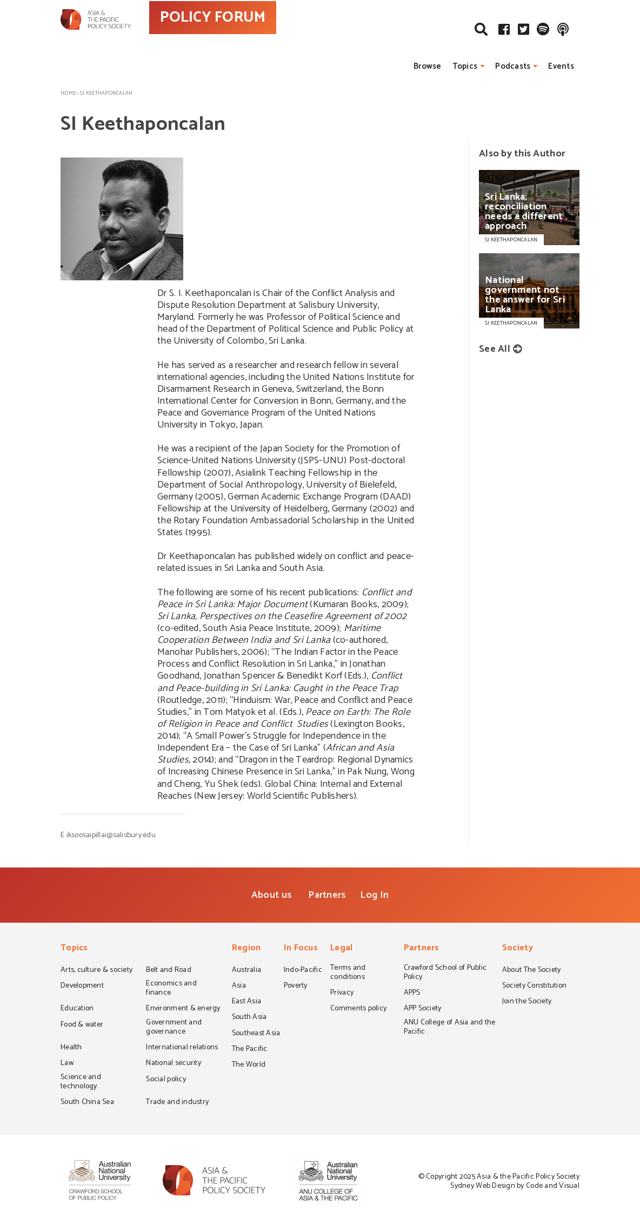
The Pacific (250, 1049)
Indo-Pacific (303, 970)
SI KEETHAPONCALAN (511, 239)
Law (67, 1064)
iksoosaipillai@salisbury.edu (111, 835)
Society (517, 949)
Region (246, 949)
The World (248, 1065)
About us (271, 895)
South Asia (249, 1018)
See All (494, 349)
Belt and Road (168, 970)
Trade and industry (177, 1102)
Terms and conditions (347, 973)
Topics (465, 66)
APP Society (423, 1009)
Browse (428, 66)
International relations (182, 1048)
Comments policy (358, 1009)
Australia (246, 970)
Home (68, 93)
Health (71, 1048)
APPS (412, 993)
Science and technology (81, 1083)
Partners (327, 895)
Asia (239, 986)
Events (561, 66)
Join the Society (526, 1002)
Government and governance (174, 1028)
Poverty (296, 986)
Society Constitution (534, 986)
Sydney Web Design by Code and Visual (514, 1186)
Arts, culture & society (96, 970)
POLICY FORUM (259, 37)
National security (173, 1064)
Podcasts (512, 66)
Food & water (82, 1025)
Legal (341, 949)
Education (77, 1009)
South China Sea (87, 1102)
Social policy (165, 1080)
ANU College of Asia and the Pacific (450, 1028)
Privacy (342, 993)
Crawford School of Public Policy (445, 973)
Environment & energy (183, 1009)
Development (82, 986)
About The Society (531, 970)
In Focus (301, 949)
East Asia (246, 1002)
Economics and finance (171, 989)
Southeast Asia (256, 1034)
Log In (374, 895)
